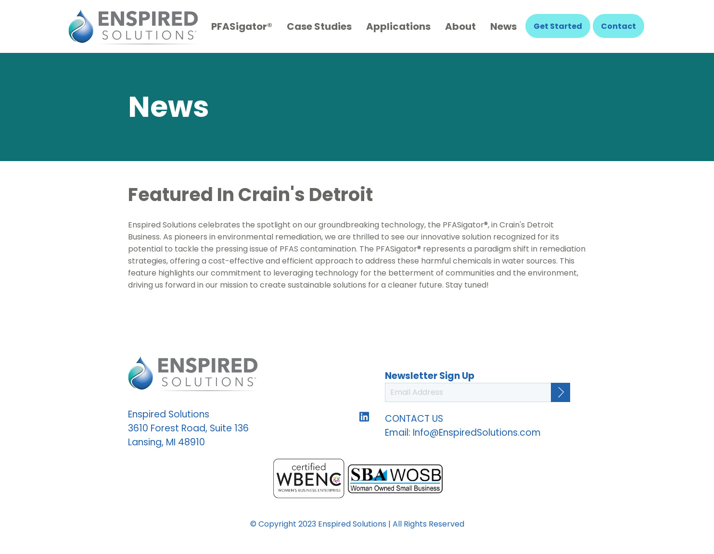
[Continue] (560, 392)
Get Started (558, 26)
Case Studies (319, 26)
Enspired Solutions (133, 26)
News (503, 26)
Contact (618, 26)
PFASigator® (241, 26)
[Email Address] (477, 392)
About (460, 26)
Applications (398, 26)
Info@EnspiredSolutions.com (477, 432)
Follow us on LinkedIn (364, 417)
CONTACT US (414, 418)
